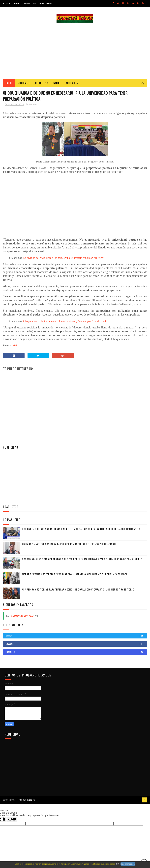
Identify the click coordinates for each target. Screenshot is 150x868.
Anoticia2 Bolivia (22, 616)
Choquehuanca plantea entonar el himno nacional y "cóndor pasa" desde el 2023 (65, 321)
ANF (14, 346)
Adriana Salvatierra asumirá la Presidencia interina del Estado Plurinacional (69, 544)
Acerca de (6, 3)
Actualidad (72, 83)
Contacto (50, 3)
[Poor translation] (12, 819)
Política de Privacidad (21, 3)
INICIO (9, 83)
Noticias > (24, 83)
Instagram (76, 652)
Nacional (33, 104)
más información (128, 864)
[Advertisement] (75, 51)
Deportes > (41, 83)
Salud (56, 83)
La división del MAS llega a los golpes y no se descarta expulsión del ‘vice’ (63, 258)
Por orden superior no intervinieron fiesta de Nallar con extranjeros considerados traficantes (81, 529)
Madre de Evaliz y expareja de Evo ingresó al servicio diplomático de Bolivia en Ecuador (75, 574)
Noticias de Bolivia (27, 800)
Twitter (76, 636)
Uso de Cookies (38, 3)
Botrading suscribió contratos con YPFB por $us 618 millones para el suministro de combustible (82, 559)
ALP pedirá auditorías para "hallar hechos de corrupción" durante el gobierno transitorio (78, 590)
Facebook (76, 644)
